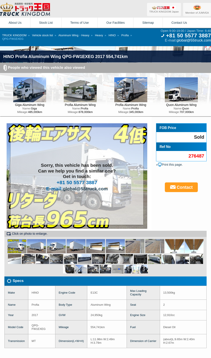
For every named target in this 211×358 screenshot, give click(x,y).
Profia (125, 35)
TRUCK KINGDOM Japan (164, 9)
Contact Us (179, 22)
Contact (181, 187)
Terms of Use (79, 22)
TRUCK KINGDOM (14, 35)
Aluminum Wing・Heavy (73, 35)
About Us (15, 22)
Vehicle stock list (42, 35)
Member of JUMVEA (197, 9)
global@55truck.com (193, 40)
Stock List (46, 22)
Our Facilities (115, 22)
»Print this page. (169, 164)
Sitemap (148, 22)
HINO (112, 35)
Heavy (99, 35)
